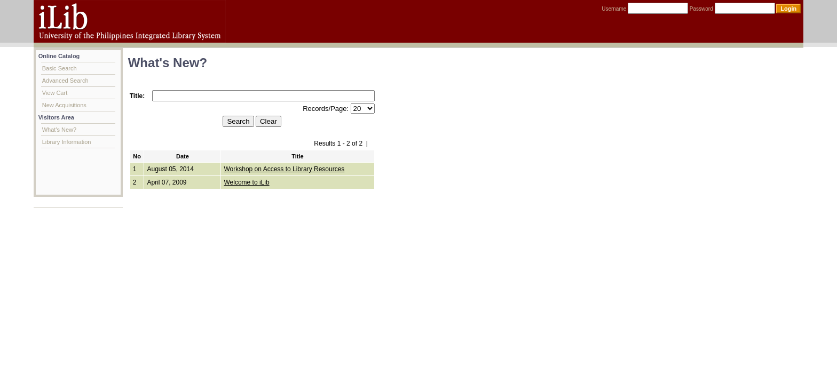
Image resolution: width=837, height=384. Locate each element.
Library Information (66, 142)
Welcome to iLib (246, 182)
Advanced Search (65, 80)
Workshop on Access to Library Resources (284, 169)
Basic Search (59, 68)
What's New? (59, 129)
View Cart (54, 93)
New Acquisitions (64, 105)
